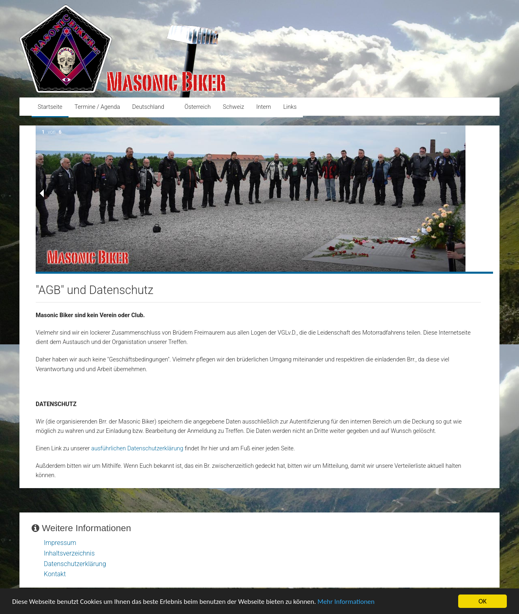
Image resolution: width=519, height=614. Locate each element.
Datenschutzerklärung (75, 564)
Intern (263, 107)
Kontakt (55, 574)
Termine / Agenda (97, 107)
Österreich (197, 107)
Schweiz (233, 107)
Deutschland (148, 107)
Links (289, 107)
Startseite (50, 107)
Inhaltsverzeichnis (69, 553)
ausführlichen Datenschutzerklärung (137, 448)
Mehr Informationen (346, 603)
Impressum (60, 543)
